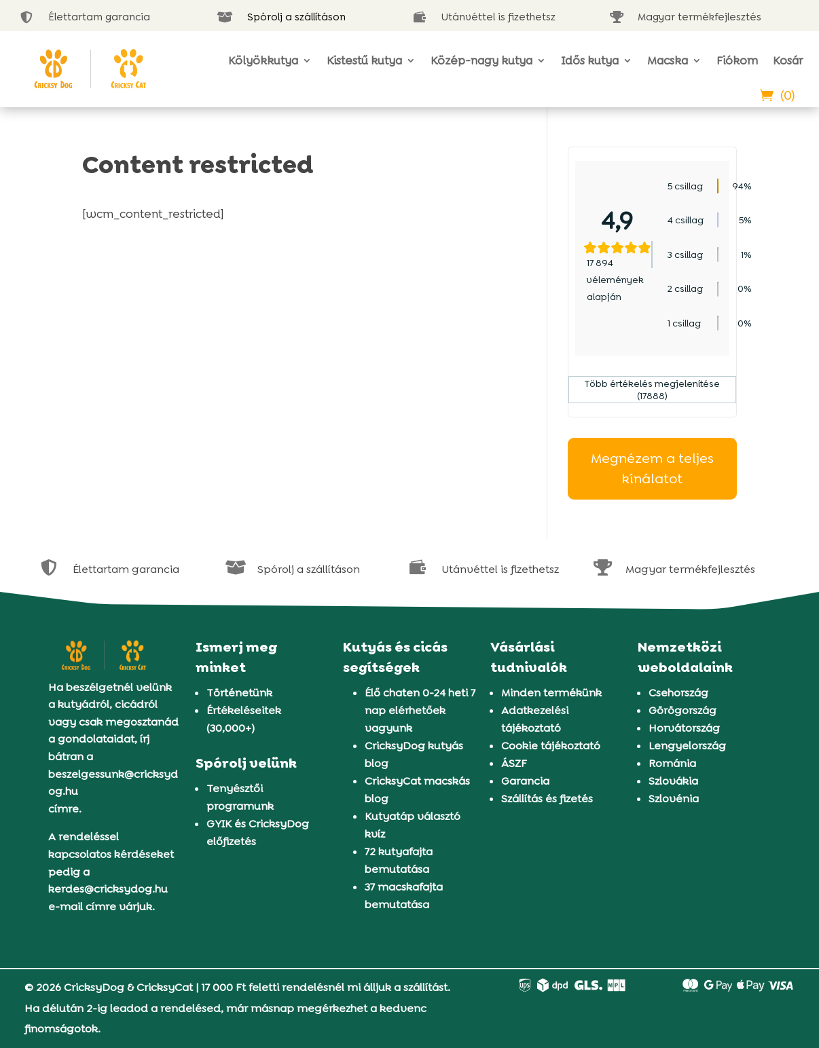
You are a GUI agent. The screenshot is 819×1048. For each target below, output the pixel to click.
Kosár (788, 60)
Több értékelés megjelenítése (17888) (652, 389)
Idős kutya (590, 60)
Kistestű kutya (364, 60)
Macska (667, 60)
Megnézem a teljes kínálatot (652, 468)
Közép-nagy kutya (481, 60)
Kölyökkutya (263, 60)
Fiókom (737, 60)
